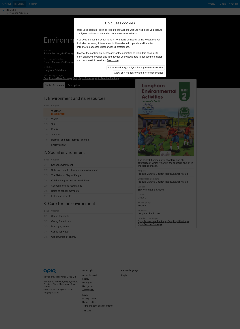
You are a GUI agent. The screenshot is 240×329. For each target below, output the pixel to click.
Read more (112, 60)
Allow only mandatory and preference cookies (138, 72)
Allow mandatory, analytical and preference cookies (135, 67)
